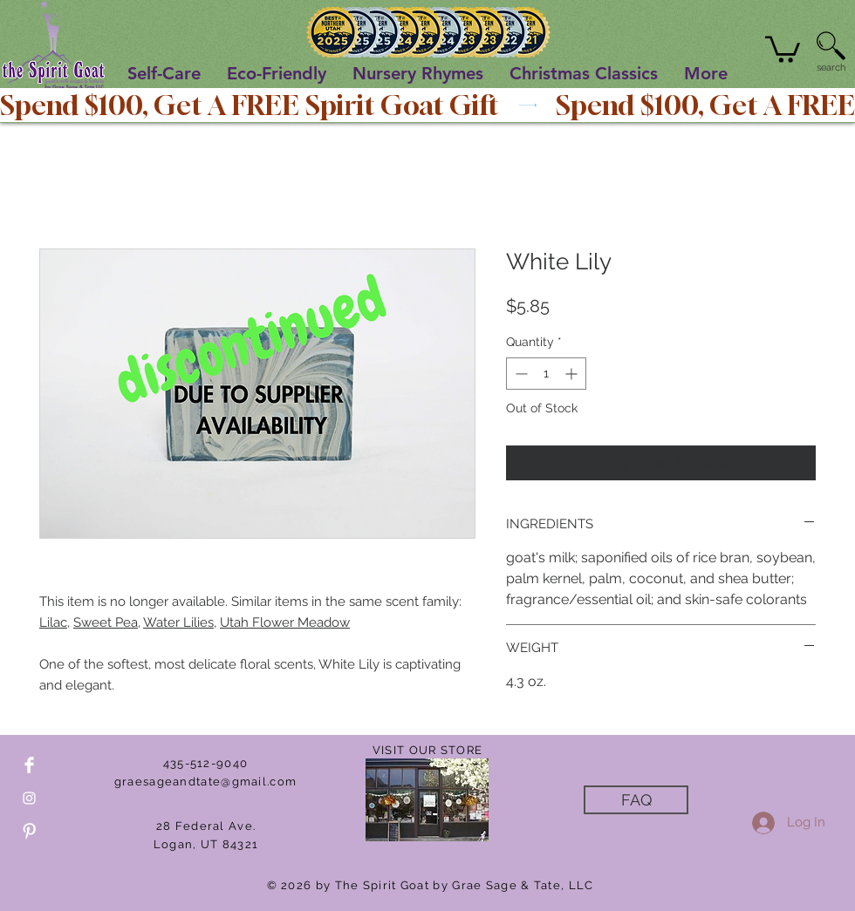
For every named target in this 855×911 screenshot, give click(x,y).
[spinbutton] (546, 373)
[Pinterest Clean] (29, 831)
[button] (782, 48)
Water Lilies (178, 622)
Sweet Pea (105, 622)
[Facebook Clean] (29, 765)
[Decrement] (519, 373)
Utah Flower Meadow (285, 622)
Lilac (53, 622)
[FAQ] (636, 799)
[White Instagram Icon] (29, 798)
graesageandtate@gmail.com (206, 781)
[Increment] (573, 373)
